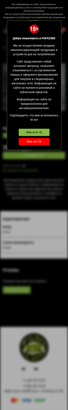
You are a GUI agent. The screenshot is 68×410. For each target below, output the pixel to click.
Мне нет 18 (34, 141)
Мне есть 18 (34, 132)
